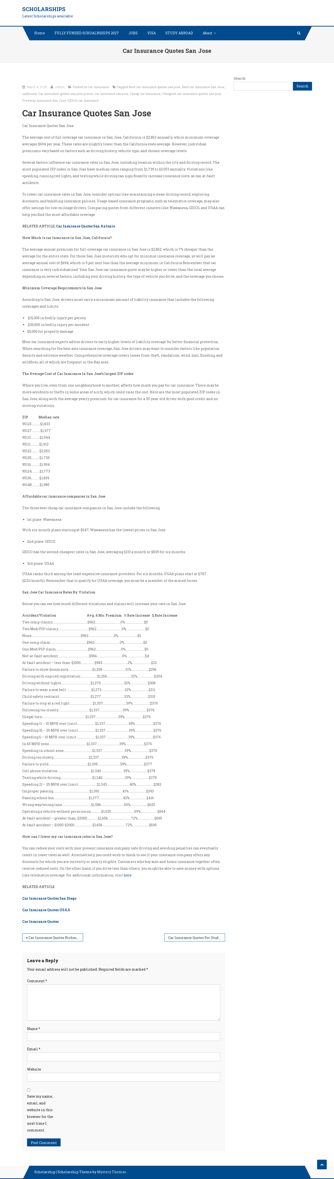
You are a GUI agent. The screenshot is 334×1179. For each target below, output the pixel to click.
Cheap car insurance (145, 94)
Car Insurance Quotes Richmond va (55, 937)
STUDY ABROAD (179, 33)
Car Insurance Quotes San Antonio (85, 226)
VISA (151, 33)
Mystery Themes (111, 1172)
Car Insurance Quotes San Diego (49, 898)
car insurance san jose (111, 94)
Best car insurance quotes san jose (154, 87)
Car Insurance (98, 87)
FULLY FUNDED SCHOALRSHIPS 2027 (87, 33)
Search (240, 78)
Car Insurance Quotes (40, 921)
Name (33, 1028)
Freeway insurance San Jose (44, 100)
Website (34, 1069)
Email (33, 1049)
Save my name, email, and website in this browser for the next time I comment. (40, 1113)
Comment (37, 981)
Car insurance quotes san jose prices (65, 94)
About (207, 33)
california (29, 94)
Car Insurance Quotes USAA (46, 910)
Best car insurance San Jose (203, 87)
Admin (59, 87)
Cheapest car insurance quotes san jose (191, 94)
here (128, 875)
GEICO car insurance (83, 100)
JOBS (133, 33)
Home (39, 33)
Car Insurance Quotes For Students (196, 937)
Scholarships (43, 9)
